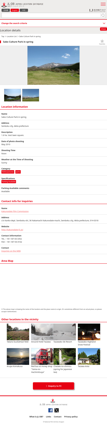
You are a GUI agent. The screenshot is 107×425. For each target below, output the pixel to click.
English (14, 10)
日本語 (5, 10)
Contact (58, 416)
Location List (12, 36)
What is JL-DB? (36, 416)
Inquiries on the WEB (11, 251)
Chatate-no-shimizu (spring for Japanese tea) (65, 360)
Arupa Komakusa (18, 358)
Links (48, 416)
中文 (23, 10)
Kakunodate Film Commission (15, 211)
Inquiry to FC (55, 385)
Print (103, 29)
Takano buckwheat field (18, 333)
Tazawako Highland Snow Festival (89, 335)
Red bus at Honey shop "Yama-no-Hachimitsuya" (42, 360)
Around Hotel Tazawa (42, 333)
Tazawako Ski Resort (65, 333)
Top (2, 36)
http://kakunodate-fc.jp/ (12, 229)
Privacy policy (71, 416)
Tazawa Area (89, 358)
